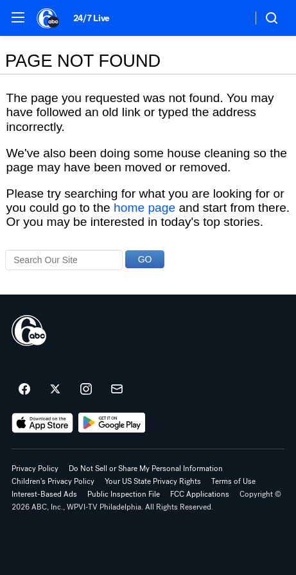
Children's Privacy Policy (53, 481)
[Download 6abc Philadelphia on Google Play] (112, 423)
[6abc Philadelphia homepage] (48, 18)
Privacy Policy (35, 468)
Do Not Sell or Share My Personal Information (146, 468)
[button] (17, 17)
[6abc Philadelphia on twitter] (55, 389)
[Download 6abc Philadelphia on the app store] (42, 423)
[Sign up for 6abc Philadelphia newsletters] (117, 389)
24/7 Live (91, 18)
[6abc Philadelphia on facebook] (24, 389)
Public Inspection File (123, 494)
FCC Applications (199, 494)
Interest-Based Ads (44, 494)
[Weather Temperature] (232, 18)
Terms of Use (233, 481)
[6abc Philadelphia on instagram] (86, 389)
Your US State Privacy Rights (153, 481)
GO (145, 259)
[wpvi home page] (29, 330)
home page (144, 207)
